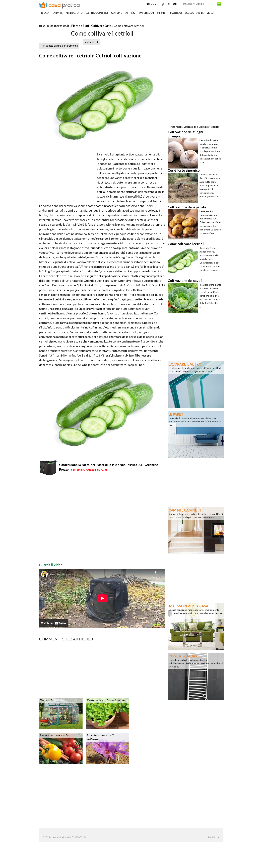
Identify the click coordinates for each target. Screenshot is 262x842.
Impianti (162, 13)
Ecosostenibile (194, 13)
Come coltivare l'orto (54, 735)
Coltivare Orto (101, 26)
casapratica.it (59, 26)
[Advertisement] (78, 21)
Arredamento (74, 13)
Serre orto (46, 700)
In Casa (45, 13)
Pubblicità (213, 837)
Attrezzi (130, 13)
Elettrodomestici (97, 13)
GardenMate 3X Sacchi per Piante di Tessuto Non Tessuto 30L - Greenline (108, 465)
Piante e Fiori (80, 26)
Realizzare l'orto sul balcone (106, 700)
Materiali (176, 13)
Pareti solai (146, 13)
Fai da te (57, 13)
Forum (151, 4)
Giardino (116, 13)
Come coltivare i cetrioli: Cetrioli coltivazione (90, 55)
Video (210, 13)
